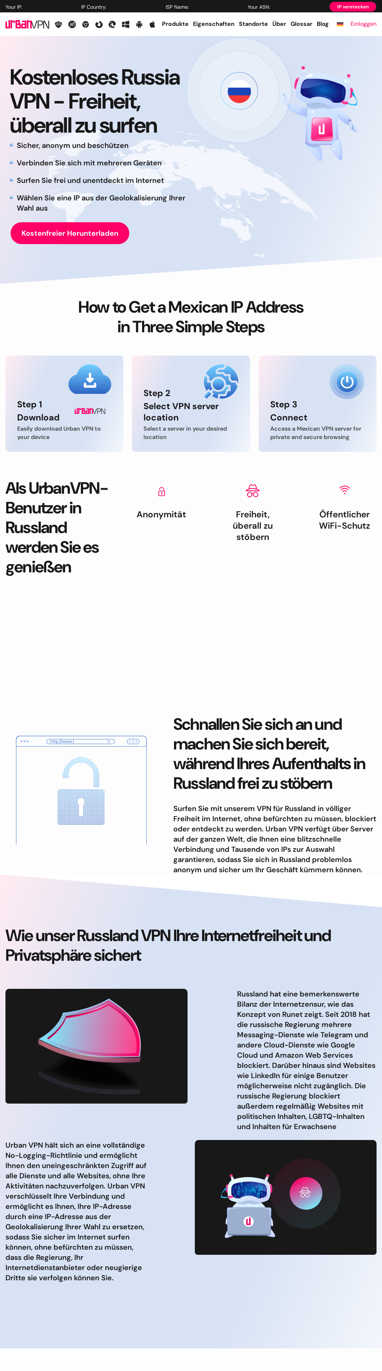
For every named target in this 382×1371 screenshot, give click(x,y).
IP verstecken (353, 7)
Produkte (175, 24)
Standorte (253, 24)
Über (279, 24)
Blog (323, 24)
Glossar (301, 24)
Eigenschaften (214, 24)
